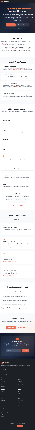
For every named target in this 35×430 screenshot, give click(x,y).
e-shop (14, 14)
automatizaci (30, 14)
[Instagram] (3, 369)
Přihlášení (13, 425)
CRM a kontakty (4, 374)
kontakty (19, 15)
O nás (19, 391)
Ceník (19, 402)
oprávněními (16, 48)
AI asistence (25, 196)
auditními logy (23, 48)
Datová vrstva (20, 400)
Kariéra (19, 395)
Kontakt (19, 405)
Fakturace (6, 247)
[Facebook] (1, 369)
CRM (11, 14)
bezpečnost (21, 289)
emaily (25, 14)
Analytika (18, 199)
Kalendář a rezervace (22, 374)
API (11, 18)
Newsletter (9, 196)
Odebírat (25, 350)
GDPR (2, 414)
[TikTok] (5, 369)
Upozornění (14, 261)
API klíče (8, 275)
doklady (17, 17)
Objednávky (3, 377)
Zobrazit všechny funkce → (17, 205)
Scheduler (3, 400)
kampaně (8, 17)
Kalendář (4, 261)
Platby (2, 379)
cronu (8, 18)
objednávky (29, 15)
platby (17, 14)
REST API (26, 199)
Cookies (2, 416)
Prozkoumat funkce (22, 24)
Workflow (20, 375)
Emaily (2, 384)
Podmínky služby (4, 410)
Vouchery (17, 196)
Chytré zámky (9, 199)
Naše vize (20, 398)
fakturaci (21, 14)
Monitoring (22, 202)
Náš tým (19, 393)
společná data (18, 113)
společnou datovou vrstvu (7, 48)
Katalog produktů (4, 375)
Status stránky (3, 398)
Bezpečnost (13, 202)
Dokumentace (3, 395)
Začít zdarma (11, 24)
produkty (23, 15)
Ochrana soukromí (4, 412)
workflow (4, 18)
